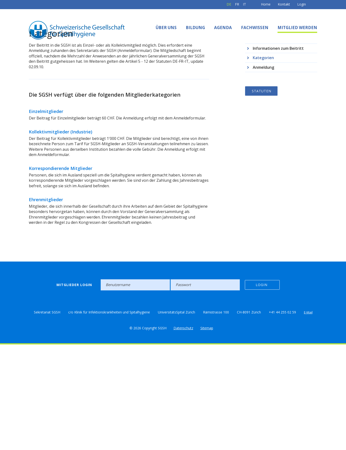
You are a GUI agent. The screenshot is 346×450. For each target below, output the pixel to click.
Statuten (261, 196)
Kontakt (268, 4)
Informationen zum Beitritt (278, 153)
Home (250, 4)
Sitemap (206, 433)
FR (221, 4)
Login (286, 4)
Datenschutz (183, 433)
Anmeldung (263, 172)
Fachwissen (254, 27)
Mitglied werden (297, 27)
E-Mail (308, 417)
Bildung (195, 27)
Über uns (166, 27)
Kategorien (263, 163)
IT (228, 4)
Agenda (223, 27)
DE (213, 4)
